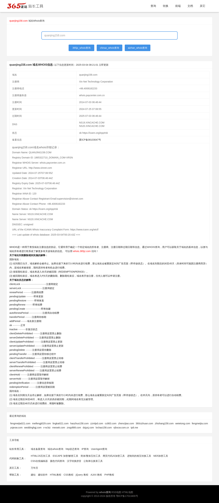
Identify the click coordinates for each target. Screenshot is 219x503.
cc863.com (111, 423)
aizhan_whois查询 (137, 47)
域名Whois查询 (36, 20)
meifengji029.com (41, 423)
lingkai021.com (60, 423)
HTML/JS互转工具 (40, 455)
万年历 (34, 467)
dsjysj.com (88, 427)
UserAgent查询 (99, 449)
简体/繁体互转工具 (90, 455)
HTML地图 (127, 492)
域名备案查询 (38, 449)
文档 (190, 5)
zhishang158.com (164, 423)
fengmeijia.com (200, 423)
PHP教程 (109, 474)
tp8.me (134, 427)
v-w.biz (47, 427)
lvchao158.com (104, 427)
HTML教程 (55, 474)
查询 (153, 5)
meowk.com (58, 427)
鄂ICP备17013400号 (127, 496)
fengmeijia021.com (20, 423)
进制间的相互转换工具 (139, 455)
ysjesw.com (16, 427)
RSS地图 (116, 492)
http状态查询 (72, 449)
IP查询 (85, 449)
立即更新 (103, 64)
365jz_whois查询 (82, 47)
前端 (178, 5)
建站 (33, 474)
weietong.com (182, 423)
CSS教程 (68, 474)
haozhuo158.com (79, 423)
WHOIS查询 (153, 247)
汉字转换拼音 (74, 461)
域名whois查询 (55, 449)
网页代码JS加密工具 (114, 455)
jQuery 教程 (82, 474)
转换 (165, 5)
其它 (202, 5)
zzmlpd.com (96, 423)
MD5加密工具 (160, 455)
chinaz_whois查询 (109, 47)
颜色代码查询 (57, 461)
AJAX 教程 (96, 474)
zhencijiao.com (126, 423)
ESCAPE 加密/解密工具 (65, 455)
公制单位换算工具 (93, 461)
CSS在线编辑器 (39, 461)
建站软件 (43, 474)
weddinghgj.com (33, 427)
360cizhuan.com (144, 423)
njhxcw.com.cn (121, 427)
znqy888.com (74, 427)
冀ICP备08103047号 (90, 139)
